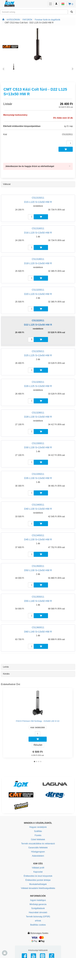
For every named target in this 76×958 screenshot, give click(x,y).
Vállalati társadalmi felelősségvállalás (38, 888)
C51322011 (38, 320)
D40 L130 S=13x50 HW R (38, 508)
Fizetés (38, 835)
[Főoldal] (3, 20)
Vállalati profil (38, 868)
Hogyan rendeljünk (38, 827)
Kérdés (6, 674)
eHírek (38, 921)
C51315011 (38, 197)
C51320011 (38, 289)
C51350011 (38, 566)
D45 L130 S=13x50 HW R (38, 539)
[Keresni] (71, 12)
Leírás (6, 667)
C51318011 (38, 259)
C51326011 (38, 382)
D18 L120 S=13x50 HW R (38, 263)
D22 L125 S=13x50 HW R (38, 324)
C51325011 (38, 351)
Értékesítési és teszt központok (38, 876)
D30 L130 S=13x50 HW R (38, 447)
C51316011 (38, 228)
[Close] (69, 166)
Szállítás (38, 831)
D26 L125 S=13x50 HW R (38, 386)
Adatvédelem (38, 856)
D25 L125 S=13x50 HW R (38, 355)
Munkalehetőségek (38, 884)
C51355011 (38, 596)
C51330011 (38, 443)
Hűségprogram (38, 852)
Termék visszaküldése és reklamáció (38, 843)
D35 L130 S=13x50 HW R (38, 478)
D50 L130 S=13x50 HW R (38, 570)
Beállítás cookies (38, 925)
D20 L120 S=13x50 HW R (38, 294)
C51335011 (38, 474)
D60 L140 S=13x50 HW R (38, 631)
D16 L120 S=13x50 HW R (38, 232)
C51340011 (38, 504)
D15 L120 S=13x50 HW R (38, 202)
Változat (7, 184)
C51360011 (38, 627)
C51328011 (38, 412)
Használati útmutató (38, 912)
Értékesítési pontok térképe (38, 880)
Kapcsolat (38, 872)
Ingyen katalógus (38, 900)
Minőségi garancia (38, 904)
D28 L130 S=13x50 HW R (38, 416)
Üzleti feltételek (38, 839)
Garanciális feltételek (38, 847)
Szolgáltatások (38, 908)
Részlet (38, 744)
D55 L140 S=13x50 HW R (38, 601)
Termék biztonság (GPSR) (38, 916)
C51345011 (38, 535)
